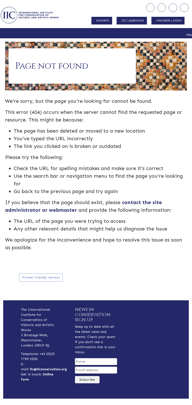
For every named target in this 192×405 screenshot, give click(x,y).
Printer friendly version (41, 277)
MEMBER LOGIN (169, 20)
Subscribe (87, 380)
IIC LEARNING (133, 20)
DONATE (102, 20)
